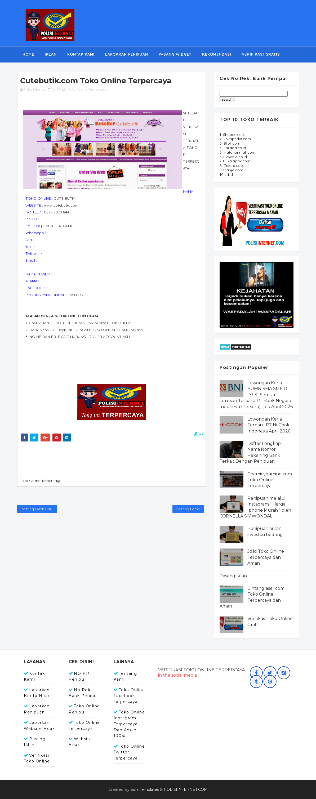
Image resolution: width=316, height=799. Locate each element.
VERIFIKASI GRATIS (261, 54)
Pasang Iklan (233, 575)
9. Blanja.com (231, 170)
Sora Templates (145, 789)
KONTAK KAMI (81, 54)
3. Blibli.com (230, 143)
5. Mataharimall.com (237, 152)
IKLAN (51, 54)
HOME (28, 54)
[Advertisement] (115, 459)
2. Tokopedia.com (235, 138)
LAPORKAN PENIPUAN (126, 54)
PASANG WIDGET (175, 54)
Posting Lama (188, 509)
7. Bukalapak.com (235, 161)
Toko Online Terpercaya (87, 89)
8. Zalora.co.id (232, 165)
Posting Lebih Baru (37, 509)
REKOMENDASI (216, 54)
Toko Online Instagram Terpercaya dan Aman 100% (129, 724)
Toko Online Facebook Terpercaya (129, 696)
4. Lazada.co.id (233, 147)
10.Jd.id (226, 174)
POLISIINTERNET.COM (186, 789)
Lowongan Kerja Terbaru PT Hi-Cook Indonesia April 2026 (268, 425)
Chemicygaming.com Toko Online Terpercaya (269, 479)
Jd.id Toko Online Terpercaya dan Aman (265, 557)
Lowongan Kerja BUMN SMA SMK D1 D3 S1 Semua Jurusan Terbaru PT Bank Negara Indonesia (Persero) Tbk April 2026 (256, 394)
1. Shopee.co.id (233, 134)
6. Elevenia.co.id (233, 156)
